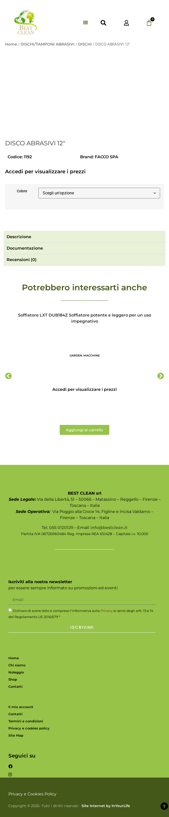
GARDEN (76, 355)
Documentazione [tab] (25, 248)
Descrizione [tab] (19, 236)
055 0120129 (61, 527)
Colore (22, 191)
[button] (86, 22)
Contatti (15, 686)
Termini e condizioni (25, 721)
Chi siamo (16, 665)
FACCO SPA (106, 156)
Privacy (107, 611)
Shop (12, 679)
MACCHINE (91, 355)
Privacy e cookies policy (29, 728)
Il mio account (20, 707)
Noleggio (16, 672)
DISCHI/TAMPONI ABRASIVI (47, 44)
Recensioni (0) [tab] (22, 259)
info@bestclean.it (109, 527)
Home (11, 44)
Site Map (15, 735)
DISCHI (85, 44)
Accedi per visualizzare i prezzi (45, 171)
